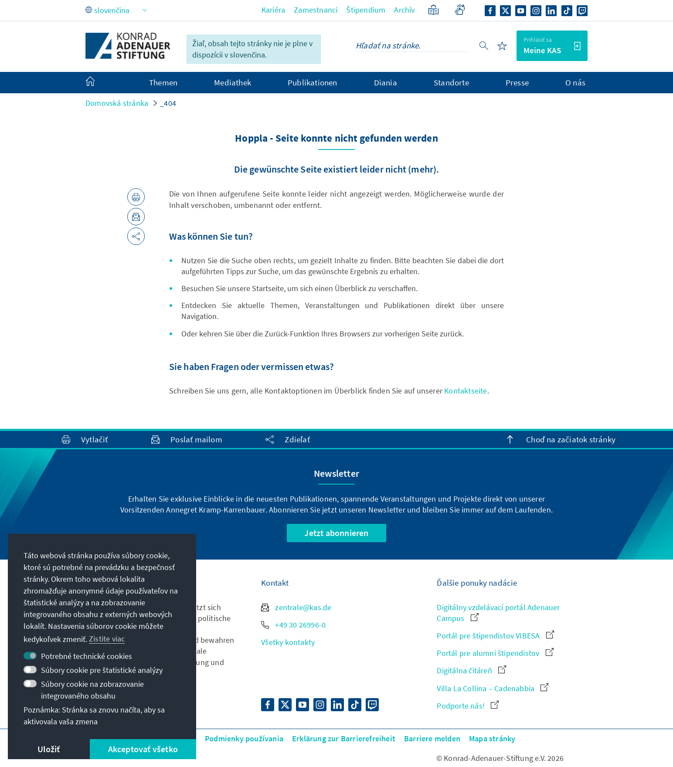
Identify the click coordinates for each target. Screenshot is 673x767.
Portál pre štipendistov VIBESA (495, 636)
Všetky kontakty (288, 642)
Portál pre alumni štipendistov (495, 653)
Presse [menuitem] (517, 82)
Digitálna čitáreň (471, 670)
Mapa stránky (492, 738)
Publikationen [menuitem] (312, 82)
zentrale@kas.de (296, 607)
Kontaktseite (465, 391)
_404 (168, 103)
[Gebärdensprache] (459, 10)
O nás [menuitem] (575, 82)
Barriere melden (432, 738)
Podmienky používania (244, 738)
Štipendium (365, 10)
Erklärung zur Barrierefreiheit (343, 738)
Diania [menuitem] (385, 82)
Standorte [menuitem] (451, 82)
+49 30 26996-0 (293, 625)
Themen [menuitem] (163, 82)
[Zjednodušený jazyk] (433, 10)
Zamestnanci (315, 10)
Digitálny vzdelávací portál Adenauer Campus (498, 612)
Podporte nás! (468, 706)
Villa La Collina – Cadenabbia (492, 688)
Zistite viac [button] (107, 639)
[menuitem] (98, 83)
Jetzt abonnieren (336, 532)
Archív (404, 10)
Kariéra (273, 10)
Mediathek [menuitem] (232, 82)
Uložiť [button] (48, 748)
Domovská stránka (116, 103)
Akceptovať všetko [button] (143, 748)
